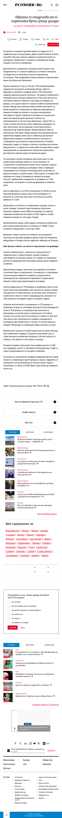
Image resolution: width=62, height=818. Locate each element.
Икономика (8, 760)
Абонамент (18, 783)
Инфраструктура (22, 437)
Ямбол (44, 555)
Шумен (35, 555)
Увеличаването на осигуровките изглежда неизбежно (35, 484)
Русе (31, 547)
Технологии (9, 764)
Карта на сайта (44, 783)
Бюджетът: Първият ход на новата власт (35, 696)
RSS (46, 743)
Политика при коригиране (48, 786)
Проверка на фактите (22, 780)
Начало (40, 10)
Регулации (20, 492)
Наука (17, 650)
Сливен (10, 551)
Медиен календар (21, 803)
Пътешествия (19, 661)
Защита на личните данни (47, 777)
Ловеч (47, 539)
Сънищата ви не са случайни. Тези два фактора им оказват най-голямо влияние (37, 653)
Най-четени (30, 432)
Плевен (46, 543)
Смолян (20, 551)
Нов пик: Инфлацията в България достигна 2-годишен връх (36, 451)
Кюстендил (35, 539)
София (31, 551)
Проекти (47, 764)
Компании (20, 503)
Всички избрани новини (47, 514)
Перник (36, 543)
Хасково (24, 555)
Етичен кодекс (20, 789)
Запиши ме (51, 750)
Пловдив (10, 547)
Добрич (10, 539)
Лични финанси (21, 459)
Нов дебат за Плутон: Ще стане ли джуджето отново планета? (35, 675)
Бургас (25, 530)
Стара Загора (44, 551)
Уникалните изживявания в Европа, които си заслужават (35, 664)
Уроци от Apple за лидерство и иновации (34, 685)
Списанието (19, 682)
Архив (23, 627)
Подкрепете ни (44, 795)
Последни (12, 432)
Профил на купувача (22, 795)
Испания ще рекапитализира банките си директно (33, 728)
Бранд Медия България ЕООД (48, 789)
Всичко (6, 768)
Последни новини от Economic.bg (45, 705)
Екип (40, 780)
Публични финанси (22, 448)
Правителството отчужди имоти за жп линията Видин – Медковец (34, 440)
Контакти (18, 786)
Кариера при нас (20, 792)
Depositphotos (39, 816)
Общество (48, 760)
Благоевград (12, 530)
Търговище (12, 555)
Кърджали (21, 539)
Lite (25, 764)
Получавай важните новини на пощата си (28, 749)
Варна (34, 530)
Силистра (41, 547)
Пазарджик (23, 543)
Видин (20, 535)
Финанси (27, 724)
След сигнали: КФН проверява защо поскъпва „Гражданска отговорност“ (35, 495)
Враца (30, 535)
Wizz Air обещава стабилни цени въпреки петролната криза (34, 506)
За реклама (19, 777)
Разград (22, 547)
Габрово (40, 535)
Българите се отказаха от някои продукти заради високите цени (35, 462)
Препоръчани (48, 432)
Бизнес (26, 760)
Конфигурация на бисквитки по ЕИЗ (24, 799)
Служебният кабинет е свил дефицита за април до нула (34, 473)
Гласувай (12, 627)
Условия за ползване (46, 792)
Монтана (10, 543)
